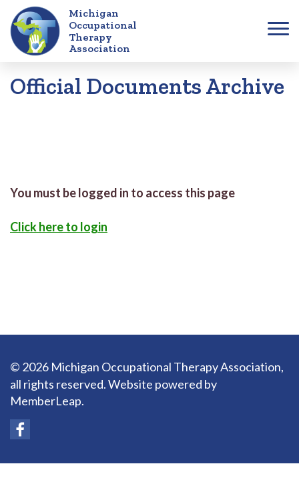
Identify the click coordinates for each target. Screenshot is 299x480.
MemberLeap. (47, 400)
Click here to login (58, 226)
